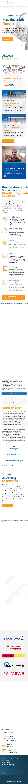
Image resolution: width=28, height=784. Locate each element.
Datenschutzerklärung (12, 405)
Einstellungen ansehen (14, 402)
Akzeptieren (14, 393)
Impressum (20, 405)
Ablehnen (14, 398)
